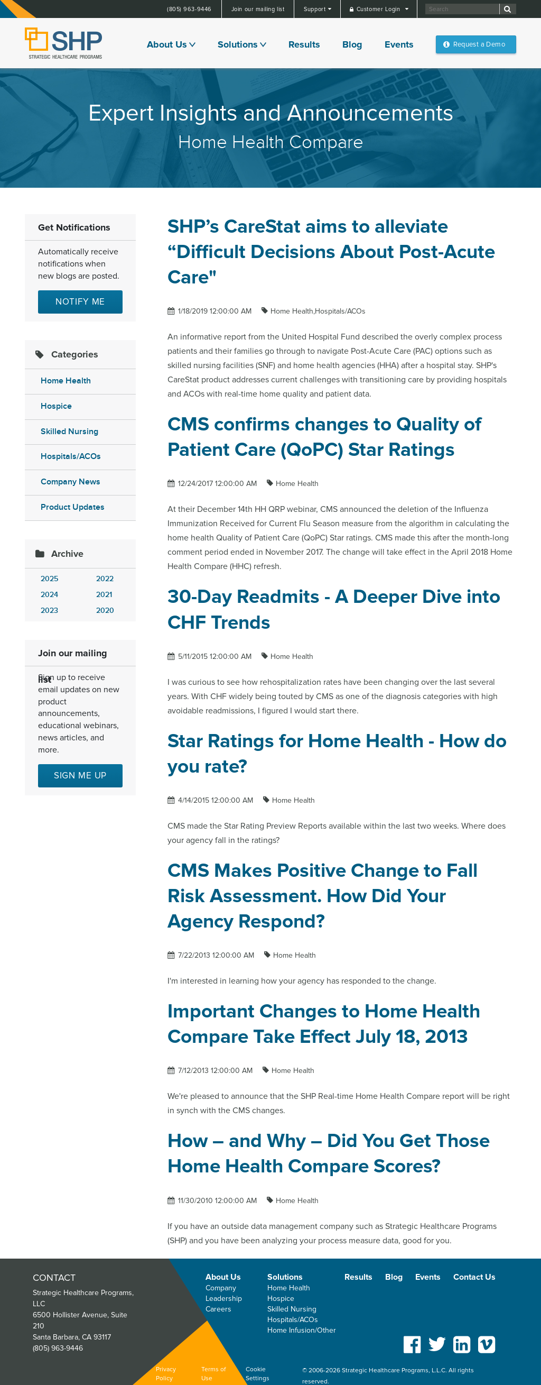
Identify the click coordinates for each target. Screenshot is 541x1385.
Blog (352, 44)
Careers (218, 1309)
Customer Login (379, 9)
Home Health (66, 381)
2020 (105, 610)
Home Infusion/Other (301, 1330)
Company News (70, 482)
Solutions (238, 44)
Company (221, 1287)
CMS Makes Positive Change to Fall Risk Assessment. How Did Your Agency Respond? (322, 896)
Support (315, 9)
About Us (167, 44)
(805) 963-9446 (189, 9)
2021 (104, 594)
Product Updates (73, 507)
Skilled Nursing (69, 432)
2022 (105, 578)
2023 (49, 610)
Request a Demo (479, 44)
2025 (49, 578)
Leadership (224, 1298)
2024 (49, 594)
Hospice (56, 406)
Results (304, 44)
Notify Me (80, 301)
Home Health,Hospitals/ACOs (318, 311)
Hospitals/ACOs (71, 457)
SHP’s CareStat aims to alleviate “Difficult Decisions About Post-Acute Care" (331, 252)
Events (399, 44)
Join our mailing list (258, 9)
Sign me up (80, 775)
